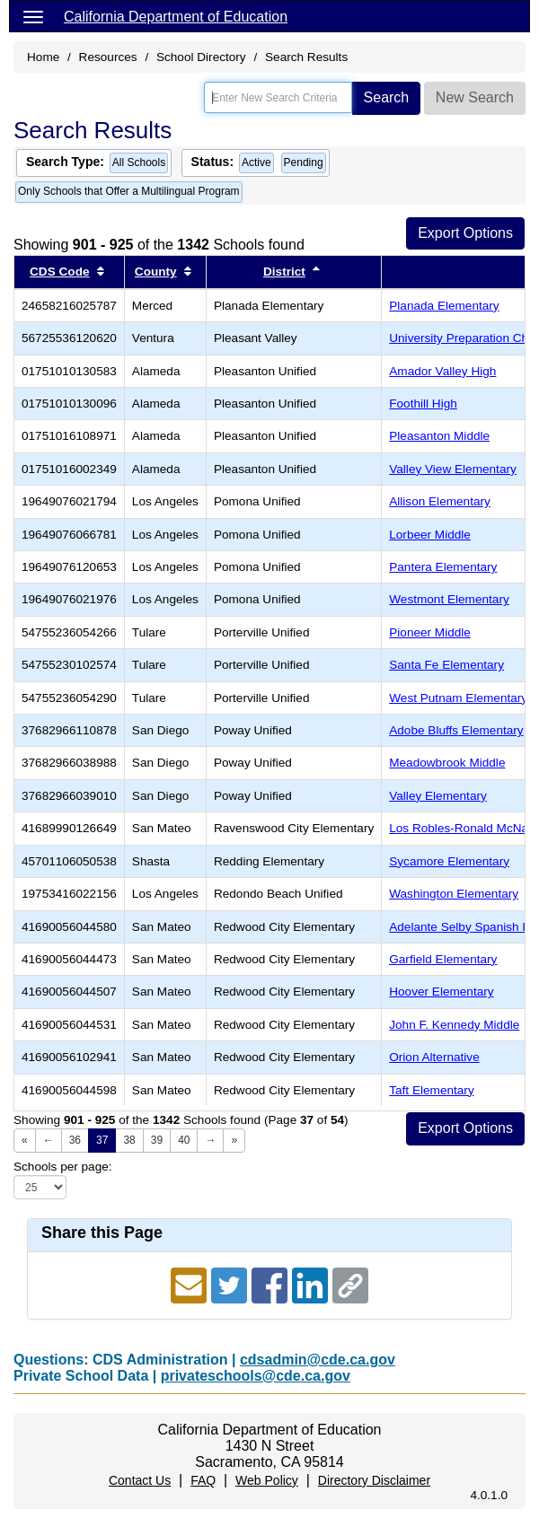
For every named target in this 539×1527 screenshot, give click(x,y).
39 (157, 1140)
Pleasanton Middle (439, 436)
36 (75, 1140)
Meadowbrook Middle (447, 762)
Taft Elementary (431, 1090)
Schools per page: (62, 1166)
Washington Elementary (453, 893)
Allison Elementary (439, 501)
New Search (475, 97)
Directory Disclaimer (374, 1480)
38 (129, 1140)
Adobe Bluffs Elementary (456, 730)
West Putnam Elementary (458, 698)
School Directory (201, 57)
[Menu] (33, 16)
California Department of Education (175, 16)
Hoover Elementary (441, 991)
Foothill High (423, 403)
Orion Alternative (434, 1057)
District (284, 271)
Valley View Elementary (453, 469)
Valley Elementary (438, 796)
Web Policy (266, 1480)
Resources (108, 57)
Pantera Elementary (443, 567)
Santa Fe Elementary (446, 664)
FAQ (203, 1480)
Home (43, 57)
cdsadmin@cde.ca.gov (317, 1359)
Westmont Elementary (448, 599)
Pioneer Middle (430, 632)
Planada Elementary (444, 305)
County (156, 271)
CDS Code (59, 271)
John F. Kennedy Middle (454, 1024)
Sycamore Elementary (449, 861)
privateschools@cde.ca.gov (255, 1375)
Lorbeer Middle (430, 534)
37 (102, 1140)
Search (387, 97)
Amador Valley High (442, 371)
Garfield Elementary (443, 959)
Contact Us (140, 1480)
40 (184, 1140)
